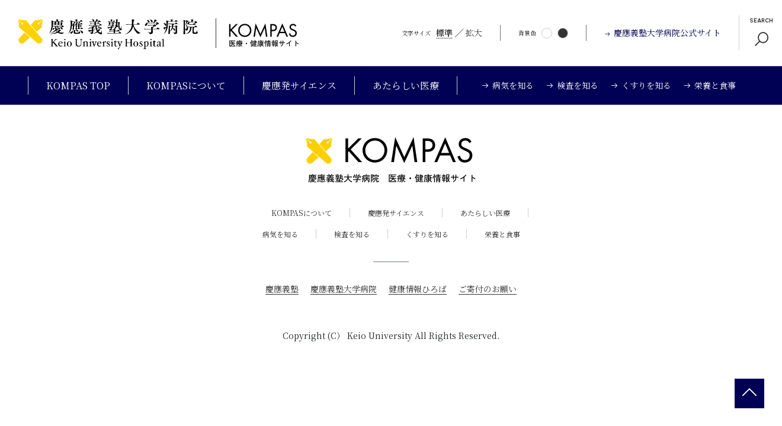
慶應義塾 (282, 289)
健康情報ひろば (418, 289)
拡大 (474, 32)
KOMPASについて (186, 85)
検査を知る (352, 234)
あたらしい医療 (406, 85)
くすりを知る (427, 234)
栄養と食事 (502, 234)
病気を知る (280, 234)
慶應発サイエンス (299, 85)
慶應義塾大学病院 (343, 289)
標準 (444, 32)
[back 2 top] (749, 393)
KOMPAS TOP (78, 85)
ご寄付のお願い (488, 289)
